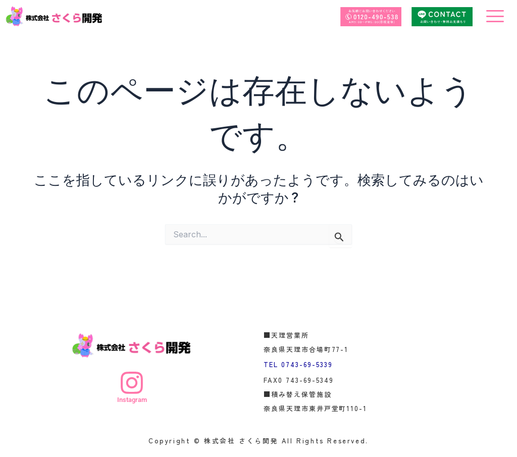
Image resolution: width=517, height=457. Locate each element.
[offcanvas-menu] (495, 16)
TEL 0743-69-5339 (298, 364)
